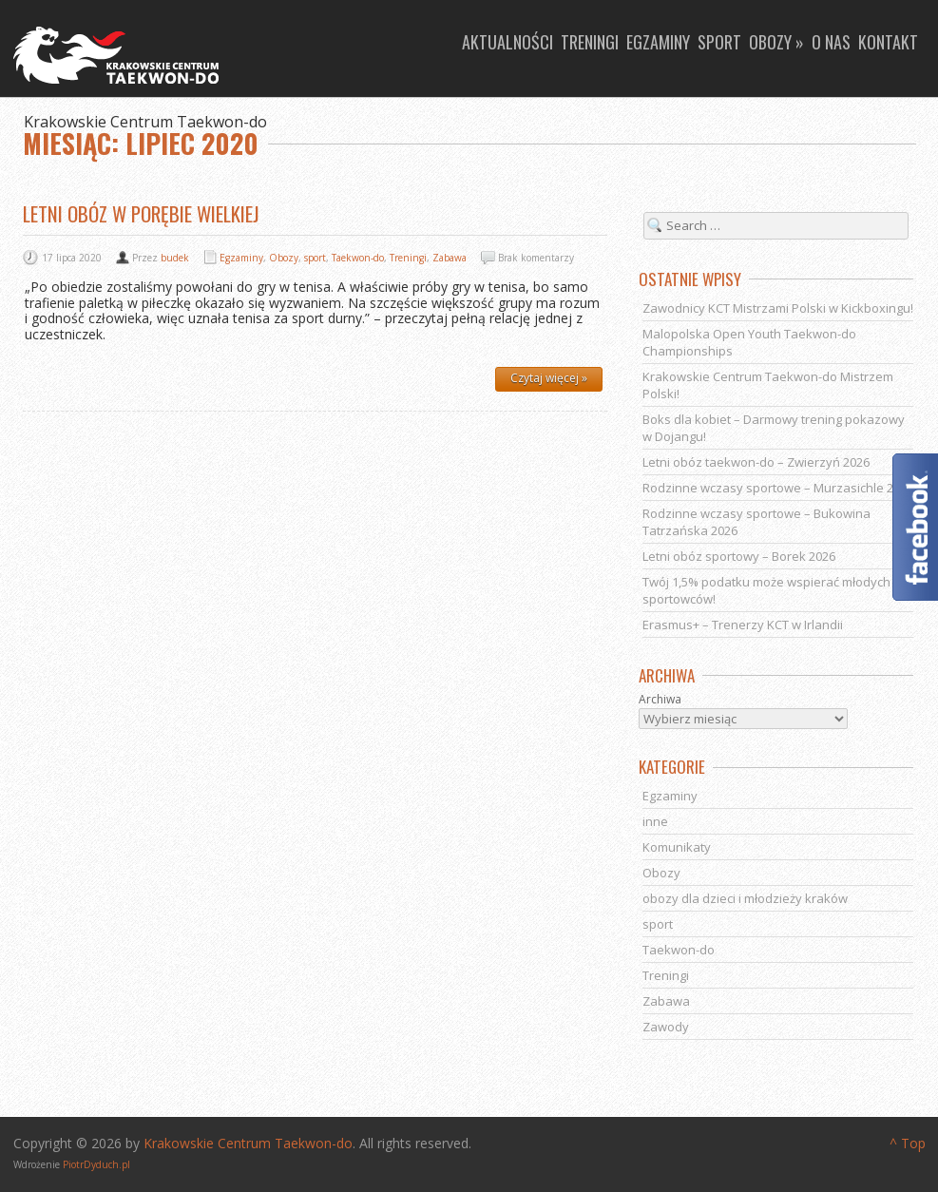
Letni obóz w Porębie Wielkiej (141, 213)
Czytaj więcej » (548, 378)
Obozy (283, 257)
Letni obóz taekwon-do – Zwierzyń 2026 (756, 462)
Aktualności (507, 41)
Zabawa (449, 257)
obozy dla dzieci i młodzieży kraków (745, 898)
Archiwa (660, 699)
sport (315, 257)
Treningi (590, 41)
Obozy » (776, 41)
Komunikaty (676, 847)
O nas (831, 41)
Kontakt (888, 41)
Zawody (665, 1026)
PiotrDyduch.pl (96, 1164)
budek (175, 257)
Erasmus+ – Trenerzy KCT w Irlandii (742, 624)
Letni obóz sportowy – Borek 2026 (738, 556)
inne (655, 821)
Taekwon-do (358, 257)
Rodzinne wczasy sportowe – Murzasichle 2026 (777, 487)
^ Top (908, 1143)
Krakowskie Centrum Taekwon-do (248, 1143)
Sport (719, 41)
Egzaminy (658, 41)
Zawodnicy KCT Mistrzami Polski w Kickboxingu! (777, 308)
